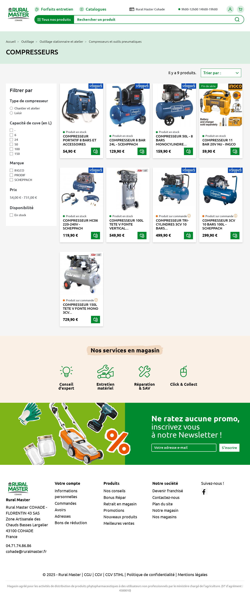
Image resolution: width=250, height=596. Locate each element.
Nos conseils (114, 491)
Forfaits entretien (53, 9)
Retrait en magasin (120, 504)
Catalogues (92, 9)
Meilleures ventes (119, 523)
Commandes (65, 503)
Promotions (114, 510)
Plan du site (162, 504)
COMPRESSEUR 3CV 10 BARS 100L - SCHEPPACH (218, 224)
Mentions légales (192, 574)
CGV (98, 574)
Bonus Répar (115, 497)
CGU (88, 574)
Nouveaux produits (120, 517)
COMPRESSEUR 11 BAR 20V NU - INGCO (219, 142)
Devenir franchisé (167, 491)
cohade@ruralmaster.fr (26, 551)
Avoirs (60, 510)
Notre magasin (165, 510)
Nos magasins (164, 517)
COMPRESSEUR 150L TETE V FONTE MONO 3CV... (80, 308)
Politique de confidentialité (151, 574)
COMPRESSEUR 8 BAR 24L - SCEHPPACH (127, 142)
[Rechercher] (159, 19)
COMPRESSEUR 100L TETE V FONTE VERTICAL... (126, 224)
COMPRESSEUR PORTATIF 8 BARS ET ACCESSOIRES (79, 140)
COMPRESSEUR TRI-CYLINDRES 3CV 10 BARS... (172, 224)
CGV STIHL (114, 574)
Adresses (63, 516)
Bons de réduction (71, 522)
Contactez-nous (165, 497)
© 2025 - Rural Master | (63, 574)
